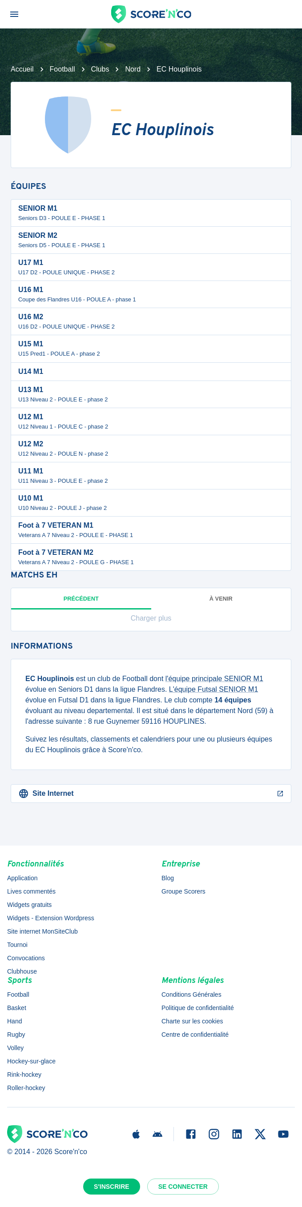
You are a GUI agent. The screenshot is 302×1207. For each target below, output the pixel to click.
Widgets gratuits (29, 904)
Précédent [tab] (81, 602)
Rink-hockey (24, 1074)
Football (62, 69)
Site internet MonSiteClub (42, 931)
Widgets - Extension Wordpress (50, 918)
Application (22, 878)
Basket (16, 1007)
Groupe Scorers (183, 891)
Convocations (26, 958)
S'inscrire (111, 1186)
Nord (133, 69)
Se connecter (183, 1186)
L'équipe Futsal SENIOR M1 (213, 689)
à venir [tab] (221, 598)
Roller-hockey (26, 1087)
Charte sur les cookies (192, 1021)
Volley (15, 1047)
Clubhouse (22, 971)
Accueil (22, 69)
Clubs (100, 69)
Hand (14, 1021)
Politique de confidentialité (197, 1007)
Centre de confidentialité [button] (195, 1034)
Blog (167, 878)
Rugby (16, 1034)
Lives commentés (31, 891)
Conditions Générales (191, 994)
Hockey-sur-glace (31, 1061)
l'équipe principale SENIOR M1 (214, 678)
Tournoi (17, 944)
